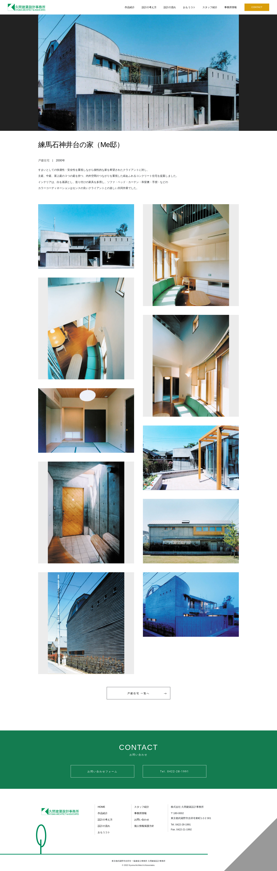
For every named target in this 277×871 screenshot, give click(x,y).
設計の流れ (170, 7)
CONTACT (256, 7)
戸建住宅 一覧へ (147, 693)
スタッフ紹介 (209, 7)
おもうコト (189, 7)
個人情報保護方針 (144, 826)
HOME (101, 806)
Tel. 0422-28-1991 (174, 771)
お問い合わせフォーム (102, 771)
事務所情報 (230, 7)
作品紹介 (130, 7)
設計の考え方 (149, 7)
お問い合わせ (141, 819)
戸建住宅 (43, 160)
